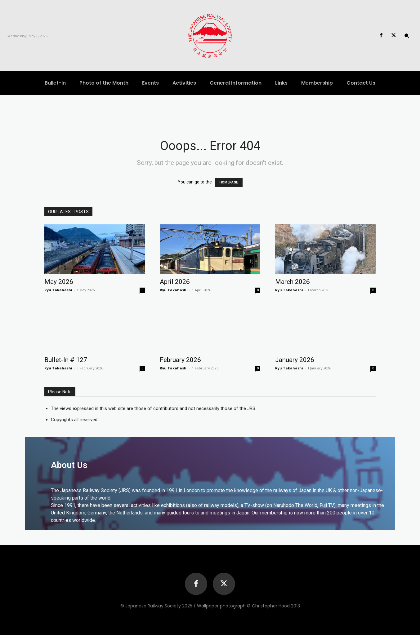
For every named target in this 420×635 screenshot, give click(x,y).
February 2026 (180, 360)
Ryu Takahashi (58, 290)
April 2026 (175, 281)
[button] (407, 36)
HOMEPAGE (228, 182)
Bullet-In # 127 (65, 360)
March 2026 (292, 281)
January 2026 (294, 360)
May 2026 (58, 281)
